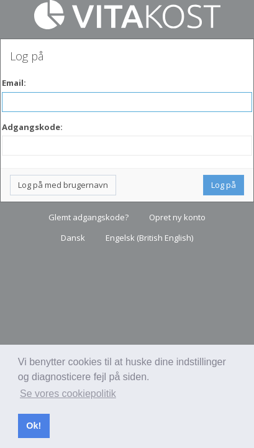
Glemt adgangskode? (88, 217)
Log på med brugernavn (63, 184)
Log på (223, 184)
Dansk (73, 237)
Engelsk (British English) (149, 237)
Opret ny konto (177, 217)
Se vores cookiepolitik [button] (68, 393)
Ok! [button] (33, 426)
